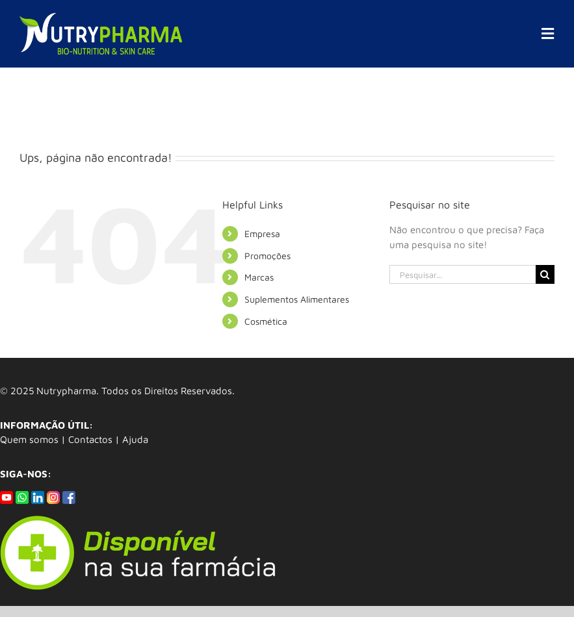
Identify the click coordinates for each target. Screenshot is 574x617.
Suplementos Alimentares (296, 299)
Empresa (262, 233)
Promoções (267, 255)
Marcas (259, 277)
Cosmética (265, 321)
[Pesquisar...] (462, 274)
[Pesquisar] (545, 274)
